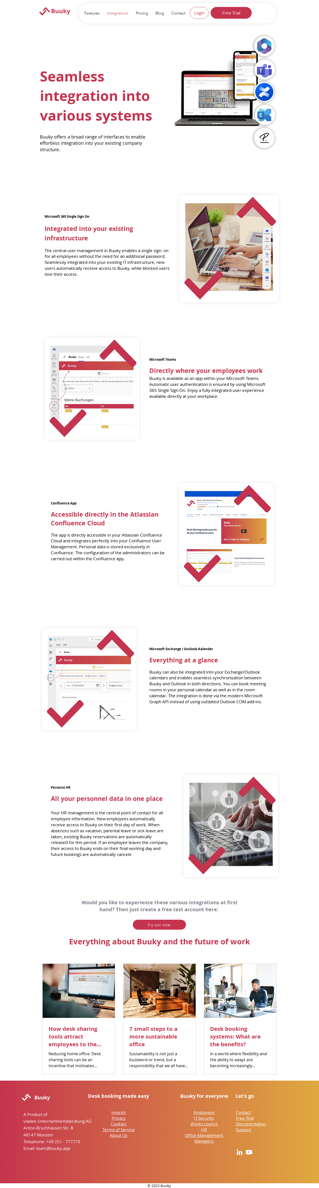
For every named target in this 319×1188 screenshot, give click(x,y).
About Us (118, 1135)
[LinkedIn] (239, 1152)
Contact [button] (243, 1112)
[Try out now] (159, 925)
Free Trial (245, 1118)
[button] (92, 13)
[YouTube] (249, 1152)
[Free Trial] (231, 13)
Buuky (60, 11)
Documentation (251, 1124)
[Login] (199, 13)
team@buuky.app (53, 1148)
